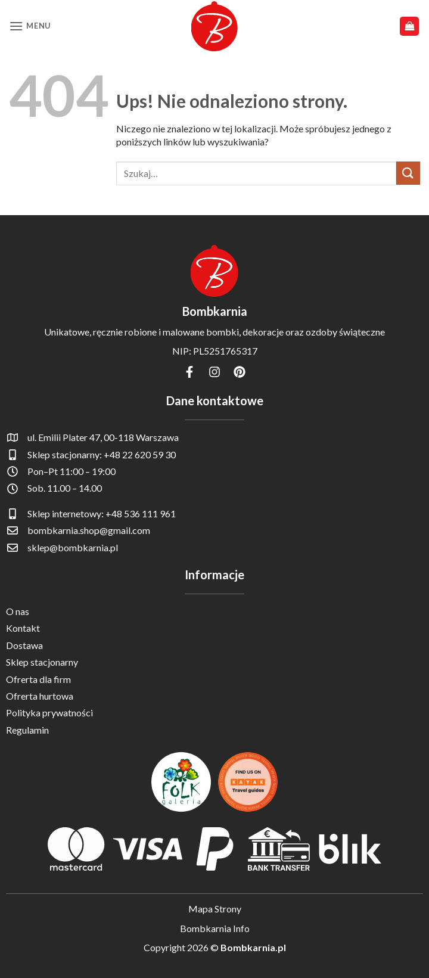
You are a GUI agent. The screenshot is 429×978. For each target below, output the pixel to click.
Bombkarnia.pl (253, 947)
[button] (30, 26)
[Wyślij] (408, 173)
